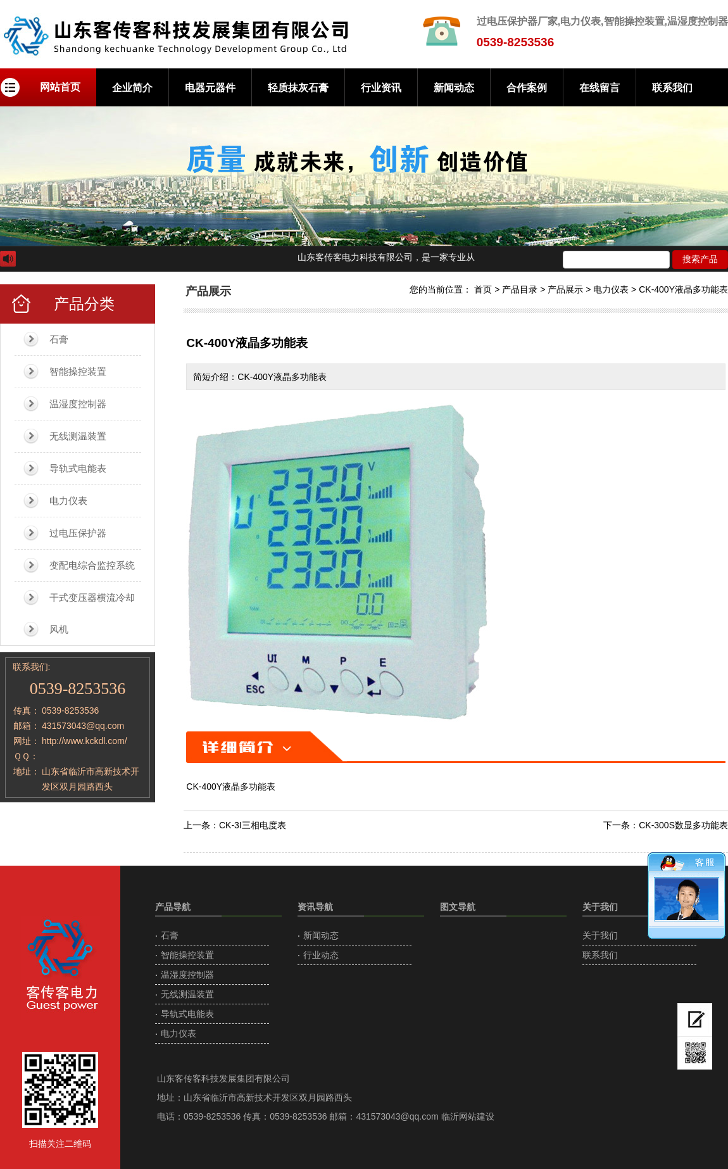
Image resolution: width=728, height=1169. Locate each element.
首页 (483, 289)
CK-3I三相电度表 (252, 825)
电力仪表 (68, 500)
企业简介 (132, 87)
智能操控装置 (77, 371)
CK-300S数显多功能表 (683, 825)
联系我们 (672, 87)
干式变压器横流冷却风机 (92, 613)
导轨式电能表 (77, 468)
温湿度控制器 (77, 403)
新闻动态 (454, 87)
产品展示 (565, 289)
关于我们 (600, 935)
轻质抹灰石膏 (298, 87)
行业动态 (321, 955)
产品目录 (519, 289)
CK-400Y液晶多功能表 (683, 289)
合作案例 (526, 87)
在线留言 (599, 87)
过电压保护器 (77, 533)
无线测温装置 (77, 436)
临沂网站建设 (467, 1116)
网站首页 (60, 87)
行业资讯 (381, 87)
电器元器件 (210, 87)
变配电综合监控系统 (92, 565)
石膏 (58, 339)
